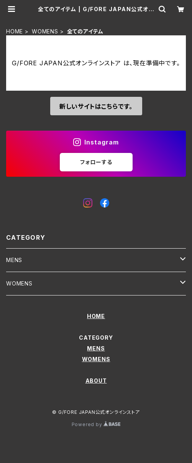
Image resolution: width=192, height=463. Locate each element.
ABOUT (96, 380)
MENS (14, 260)
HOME (14, 31)
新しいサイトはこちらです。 (96, 106)
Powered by (96, 424)
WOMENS (45, 31)
